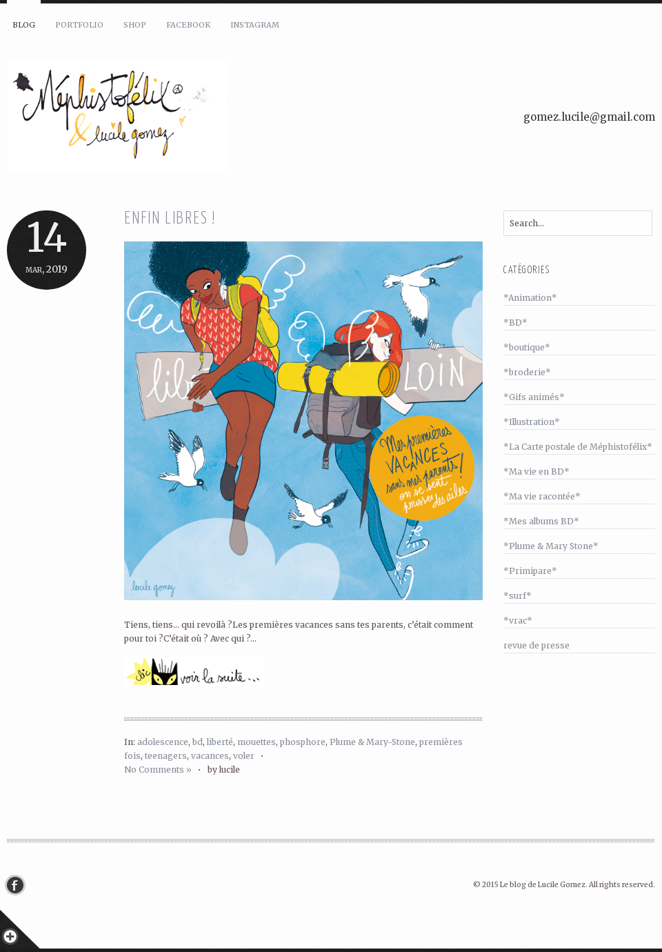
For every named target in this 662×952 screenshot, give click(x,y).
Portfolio (79, 25)
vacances (210, 756)
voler (243, 756)
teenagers (166, 756)
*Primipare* (530, 571)
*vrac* (517, 620)
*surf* (517, 596)
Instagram (254, 25)
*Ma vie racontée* (542, 496)
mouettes (256, 742)
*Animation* (530, 297)
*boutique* (526, 347)
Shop (134, 25)
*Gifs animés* (534, 397)
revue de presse (536, 645)
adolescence (162, 742)
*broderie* (527, 372)
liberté (220, 742)
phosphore (302, 742)
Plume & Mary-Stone (372, 742)
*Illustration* (531, 422)
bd (197, 742)
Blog (23, 25)
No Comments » (158, 769)
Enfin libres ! (170, 219)
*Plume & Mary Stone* (551, 546)
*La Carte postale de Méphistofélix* (577, 447)
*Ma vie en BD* (536, 471)
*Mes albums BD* (541, 521)
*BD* (515, 322)
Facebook (188, 25)
